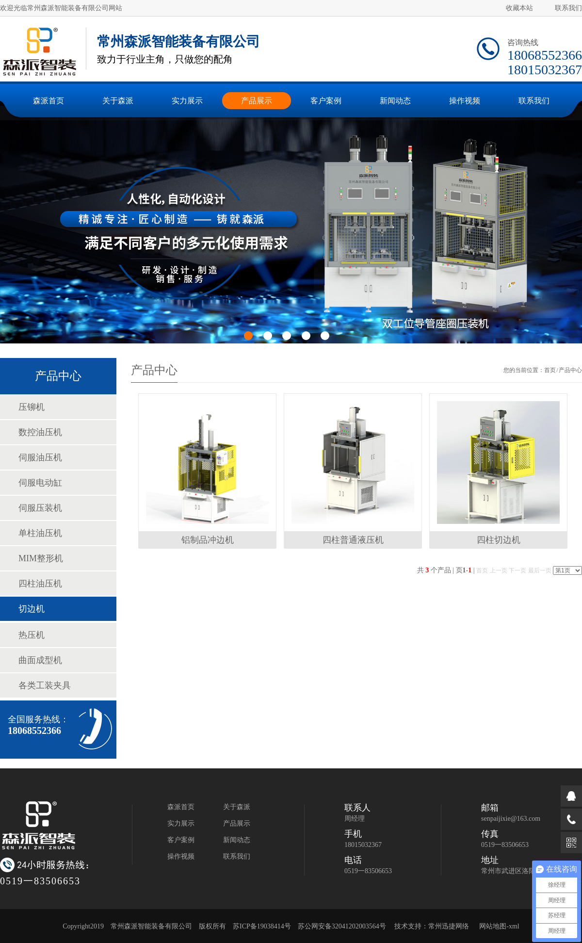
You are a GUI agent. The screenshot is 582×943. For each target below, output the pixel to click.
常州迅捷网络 (448, 926)
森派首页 (180, 807)
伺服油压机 (40, 457)
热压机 (31, 635)
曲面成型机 (40, 660)
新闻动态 (236, 840)
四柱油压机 (40, 583)
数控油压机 (40, 432)
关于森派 (236, 807)
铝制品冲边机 (207, 540)
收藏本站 (519, 8)
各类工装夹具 (44, 685)
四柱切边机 (498, 540)
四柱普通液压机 (353, 540)
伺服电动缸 (40, 483)
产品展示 (236, 823)
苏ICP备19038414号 (262, 926)
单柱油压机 (40, 533)
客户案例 (180, 840)
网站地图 (492, 926)
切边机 (31, 609)
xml (514, 926)
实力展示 (180, 823)
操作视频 (180, 856)
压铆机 (31, 407)
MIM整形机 (40, 558)
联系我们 (568, 8)
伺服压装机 (40, 508)
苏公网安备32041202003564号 (342, 926)
